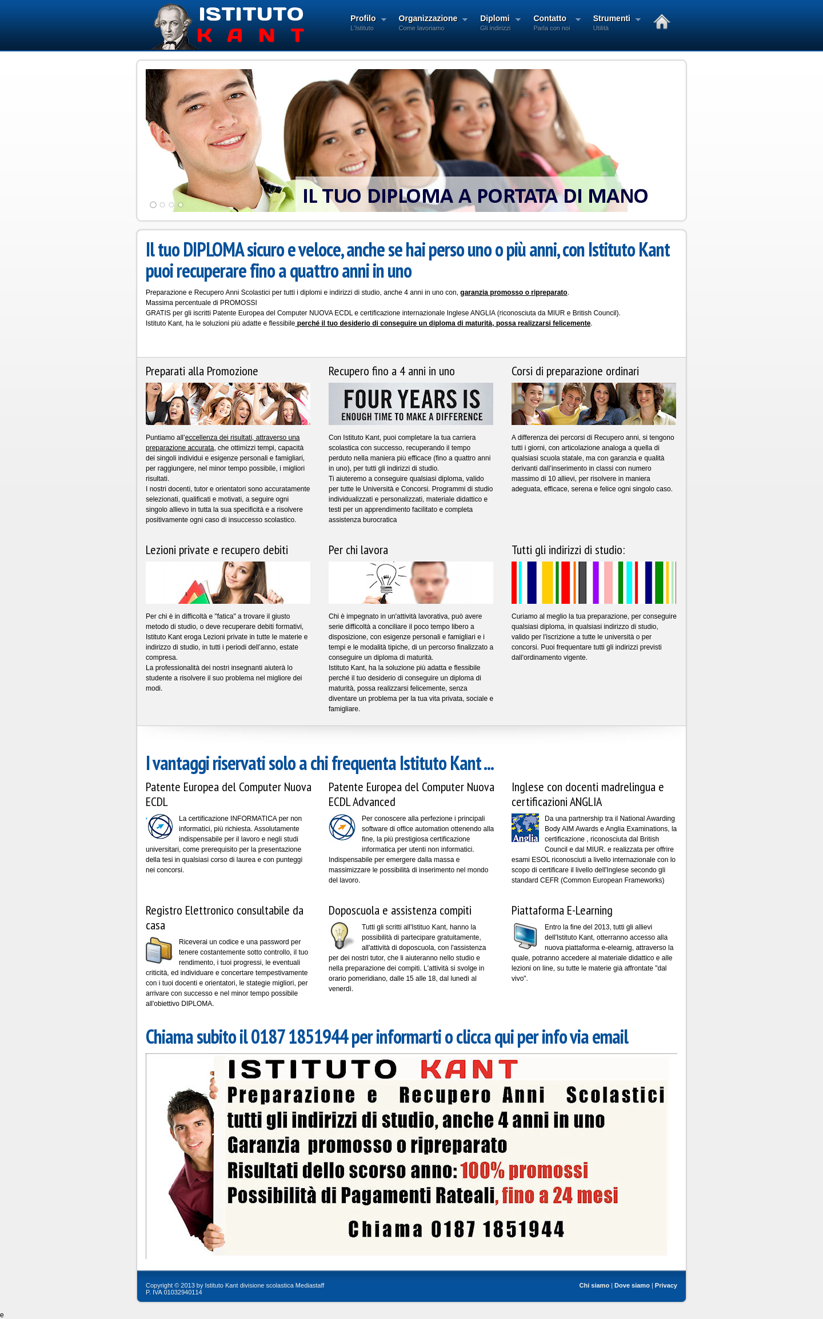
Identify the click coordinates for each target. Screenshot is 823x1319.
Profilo (364, 24)
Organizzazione (430, 24)
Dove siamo (632, 1285)
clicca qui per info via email (542, 1036)
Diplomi (497, 24)
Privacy (666, 1285)
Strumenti (613, 24)
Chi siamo (595, 1285)
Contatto (553, 24)
